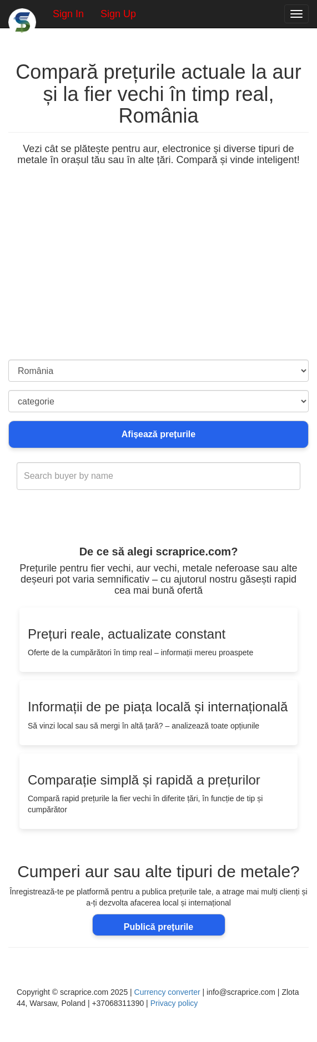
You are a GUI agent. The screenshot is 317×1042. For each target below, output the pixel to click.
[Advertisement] (158, 276)
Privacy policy (174, 1003)
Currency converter (167, 992)
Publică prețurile (158, 927)
